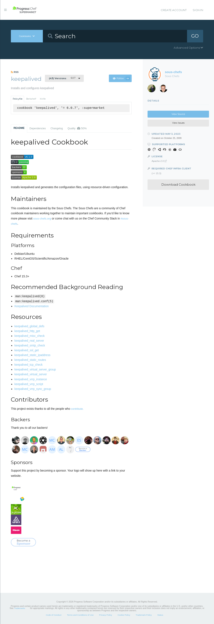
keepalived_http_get (27, 331)
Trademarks (19, 608)
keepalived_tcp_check (28, 364)
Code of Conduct (53, 615)
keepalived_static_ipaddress (32, 355)
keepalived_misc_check (29, 335)
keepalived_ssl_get (26, 350)
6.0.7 (62, 78)
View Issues (178, 123)
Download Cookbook (178, 184)
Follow (121, 78)
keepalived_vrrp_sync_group (32, 389)
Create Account (174, 10)
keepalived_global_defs (29, 326)
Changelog (57, 128)
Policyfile (17, 99)
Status (160, 615)
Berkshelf (31, 99)
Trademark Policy (144, 615)
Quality (77, 128)
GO (195, 36)
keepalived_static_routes (30, 359)
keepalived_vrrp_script (28, 384)
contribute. (77, 408)
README (19, 128)
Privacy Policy (105, 615)
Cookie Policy (124, 615)
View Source (178, 114)
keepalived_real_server (29, 340)
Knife (43, 99)
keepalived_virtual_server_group (35, 369)
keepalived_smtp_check (29, 345)
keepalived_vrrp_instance (30, 379)
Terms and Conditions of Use (80, 615)
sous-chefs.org (42, 218)
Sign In (198, 10)
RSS (15, 72)
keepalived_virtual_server (30, 374)
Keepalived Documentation (31, 306)
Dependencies (37, 128)
